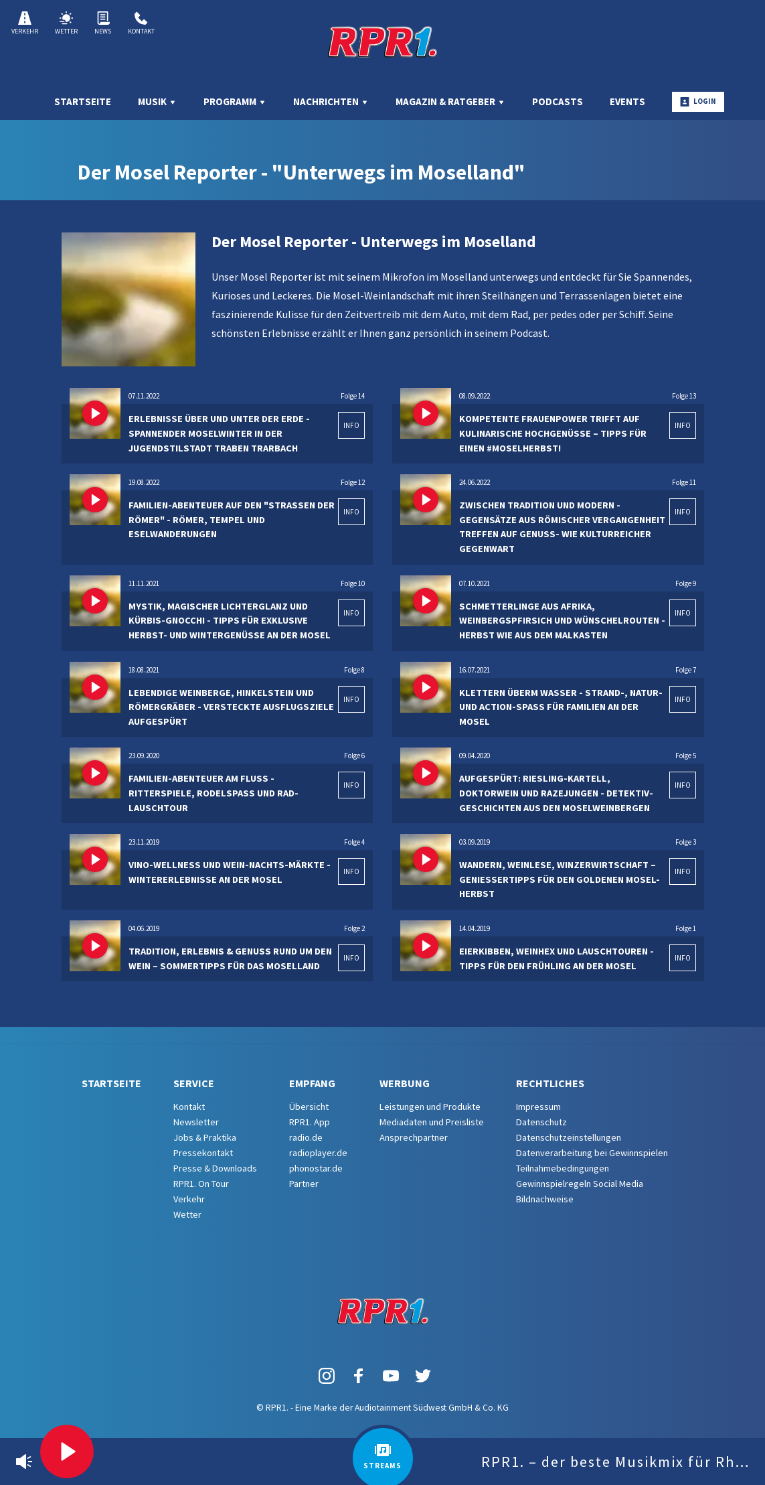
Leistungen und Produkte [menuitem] (430, 1107)
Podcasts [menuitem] (557, 101)
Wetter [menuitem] (187, 1214)
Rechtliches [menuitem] (550, 1083)
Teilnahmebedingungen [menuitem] (562, 1168)
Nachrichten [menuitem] (331, 101)
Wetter (66, 23)
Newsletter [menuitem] (196, 1122)
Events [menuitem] (627, 101)
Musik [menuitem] (157, 101)
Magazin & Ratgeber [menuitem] (450, 101)
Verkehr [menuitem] (189, 1199)
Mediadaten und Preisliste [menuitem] (431, 1122)
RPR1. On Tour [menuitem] (201, 1184)
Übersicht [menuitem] (309, 1107)
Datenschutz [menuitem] (541, 1122)
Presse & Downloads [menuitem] (215, 1168)
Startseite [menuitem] (82, 101)
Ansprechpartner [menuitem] (413, 1137)
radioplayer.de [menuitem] (318, 1153)
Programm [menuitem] (234, 101)
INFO (351, 425)
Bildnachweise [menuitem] (545, 1199)
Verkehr (24, 23)
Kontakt (141, 23)
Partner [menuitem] (304, 1184)
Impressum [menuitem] (538, 1107)
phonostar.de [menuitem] (316, 1168)
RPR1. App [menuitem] (309, 1122)
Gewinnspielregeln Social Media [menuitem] (579, 1184)
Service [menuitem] (193, 1083)
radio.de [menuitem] (306, 1137)
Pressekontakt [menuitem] (203, 1153)
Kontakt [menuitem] (189, 1107)
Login (698, 101)
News (102, 23)
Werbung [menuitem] (404, 1083)
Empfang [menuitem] (312, 1083)
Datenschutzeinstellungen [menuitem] (568, 1137)
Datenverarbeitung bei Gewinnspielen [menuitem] (592, 1153)
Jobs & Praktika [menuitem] (204, 1137)
